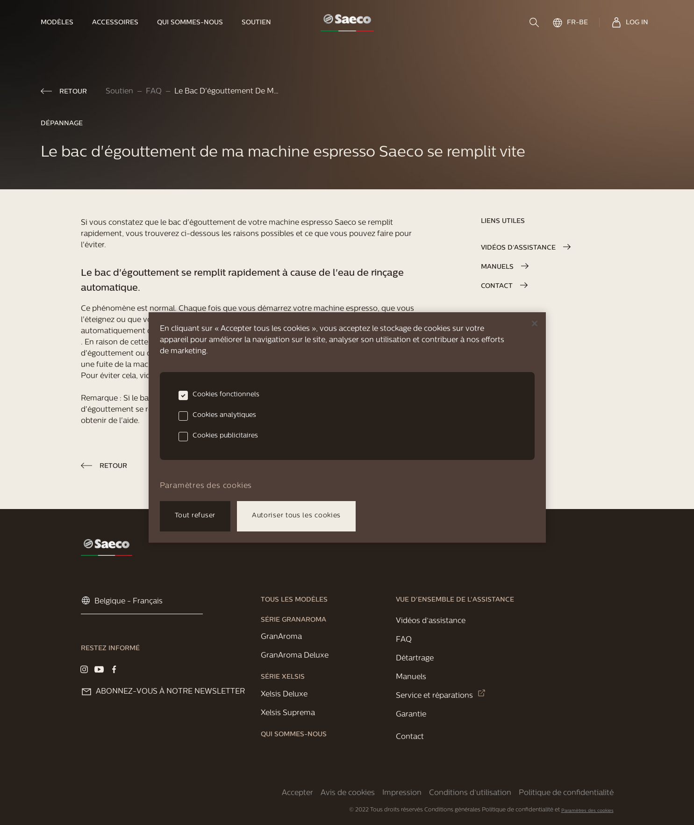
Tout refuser (195, 515)
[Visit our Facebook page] (114, 669)
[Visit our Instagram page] (84, 669)
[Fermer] (534, 323)
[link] (62, 22)
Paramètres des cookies (587, 811)
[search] (535, 22)
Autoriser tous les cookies (296, 515)
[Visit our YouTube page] (99, 669)
